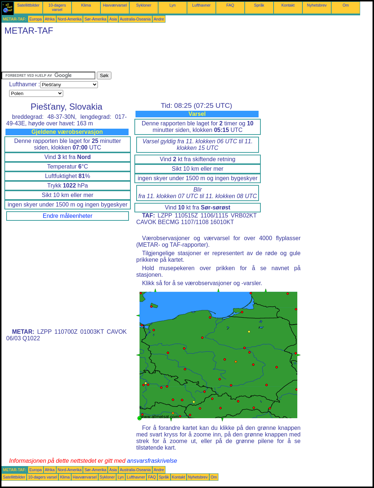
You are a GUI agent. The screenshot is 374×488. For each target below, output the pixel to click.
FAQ (230, 5)
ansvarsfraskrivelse (152, 461)
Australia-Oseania (135, 19)
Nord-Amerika (70, 19)
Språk (259, 5)
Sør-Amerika (95, 19)
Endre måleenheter (67, 216)
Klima (86, 5)
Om (346, 5)
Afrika (50, 19)
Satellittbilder (28, 5)
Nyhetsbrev (317, 5)
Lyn (172, 5)
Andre (159, 19)
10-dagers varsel (57, 7)
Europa (35, 19)
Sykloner (143, 5)
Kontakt (287, 5)
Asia (113, 19)
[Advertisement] (134, 55)
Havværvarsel (115, 5)
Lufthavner (201, 5)
